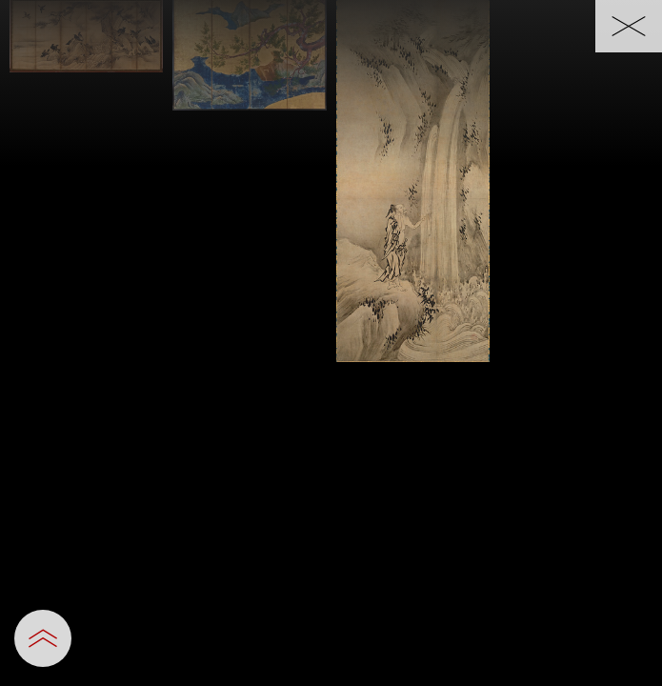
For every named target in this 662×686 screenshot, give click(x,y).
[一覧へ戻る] (628, 26)
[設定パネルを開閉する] (42, 638)
